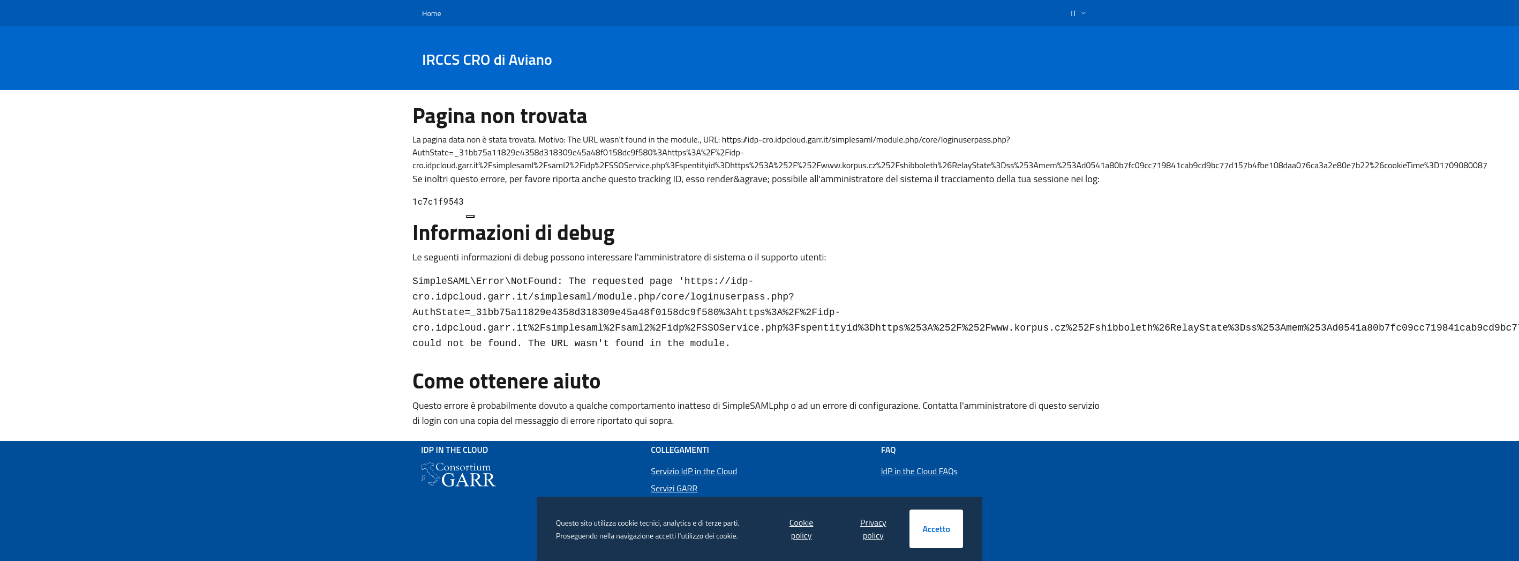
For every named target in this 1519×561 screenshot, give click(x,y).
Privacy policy (873, 529)
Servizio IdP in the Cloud (694, 471)
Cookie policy (801, 529)
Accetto (936, 528)
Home (431, 13)
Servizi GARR (674, 488)
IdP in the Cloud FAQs (919, 471)
